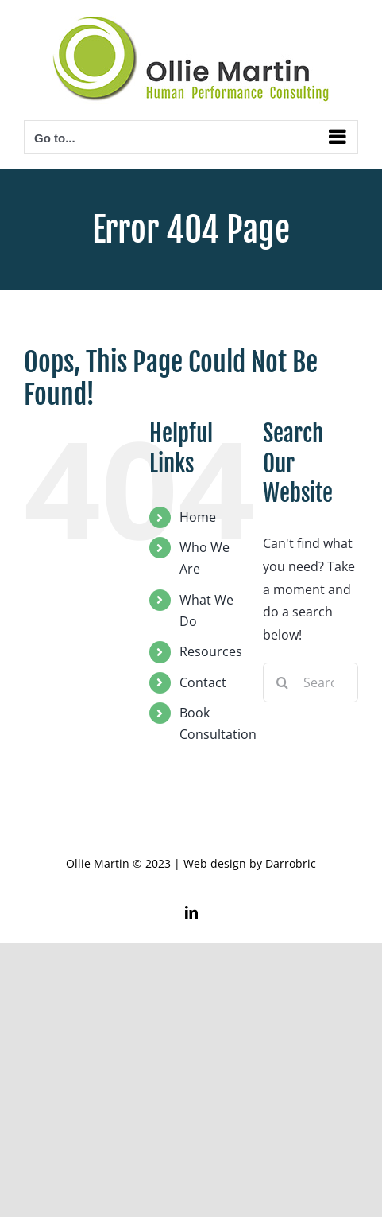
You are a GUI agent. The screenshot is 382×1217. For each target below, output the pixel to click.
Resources (210, 651)
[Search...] (310, 682)
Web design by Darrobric (249, 863)
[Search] (283, 682)
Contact (202, 682)
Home (197, 517)
